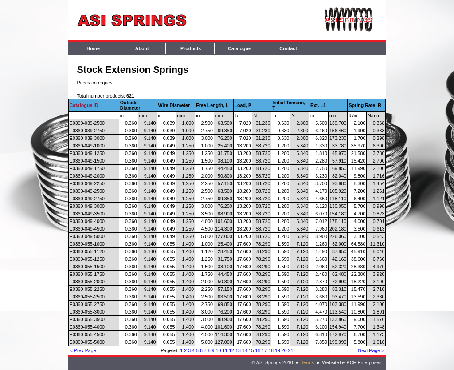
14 (244, 350)
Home (93, 48)
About (142, 48)
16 (257, 350)
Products (190, 48)
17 (264, 350)
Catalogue (239, 48)
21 (291, 350)
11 (224, 350)
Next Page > (371, 350)
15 (251, 350)
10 (218, 350)
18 (271, 350)
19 (277, 350)
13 (238, 350)
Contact (288, 48)
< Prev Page (83, 350)
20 (284, 350)
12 (231, 350)
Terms (307, 362)
